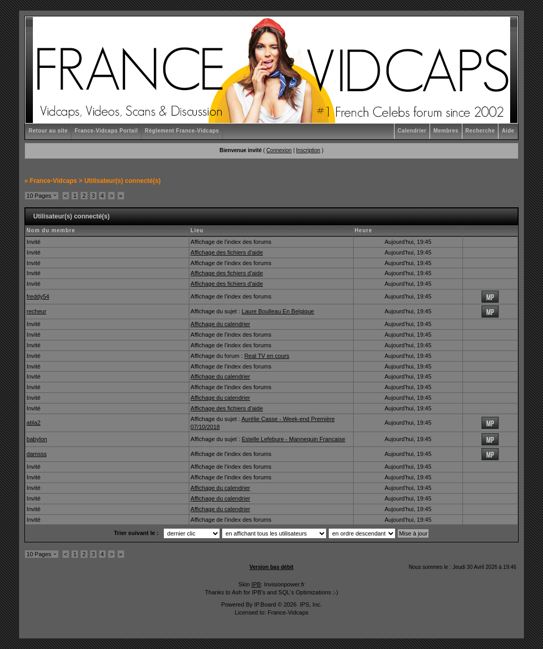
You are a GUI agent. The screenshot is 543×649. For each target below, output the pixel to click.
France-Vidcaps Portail (106, 131)
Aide (508, 131)
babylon (37, 439)
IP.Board (265, 604)
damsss (37, 454)
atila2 (33, 422)
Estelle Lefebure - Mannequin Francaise (293, 439)
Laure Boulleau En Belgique (278, 311)
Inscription (308, 150)
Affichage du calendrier (220, 324)
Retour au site (48, 131)
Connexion (279, 150)
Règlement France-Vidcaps (182, 131)
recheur (36, 311)
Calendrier (412, 131)
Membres (445, 131)
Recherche (480, 131)
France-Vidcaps (53, 181)
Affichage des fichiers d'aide (226, 252)
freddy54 (38, 296)
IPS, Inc (310, 604)
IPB (256, 584)
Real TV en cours (267, 356)
